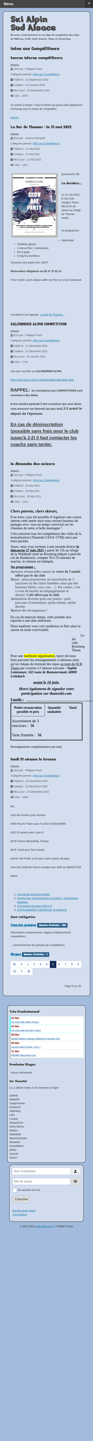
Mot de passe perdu (23, 1210)
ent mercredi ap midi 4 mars (26, 1030)
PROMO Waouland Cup (23, 1055)
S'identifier (21, 1199)
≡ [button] (89, 3)
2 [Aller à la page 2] (34, 964)
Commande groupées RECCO (34, 906)
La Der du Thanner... (52, 314)
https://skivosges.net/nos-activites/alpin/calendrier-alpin (42, 379)
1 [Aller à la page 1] (28, 964)
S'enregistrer (19, 1214)
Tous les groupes (23, 925)
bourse (15, 117)
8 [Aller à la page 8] (72, 964)
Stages (16, 954)
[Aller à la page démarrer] (14, 964)
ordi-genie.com (46, 1226)
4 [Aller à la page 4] (47, 964)
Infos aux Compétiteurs (46, 74)
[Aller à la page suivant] (21, 971)
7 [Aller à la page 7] (65, 964)
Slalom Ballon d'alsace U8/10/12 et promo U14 (35, 1038)
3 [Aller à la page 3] (40, 964)
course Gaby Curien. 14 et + (26, 1047)
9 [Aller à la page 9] (78, 964)
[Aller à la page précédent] (21, 964)
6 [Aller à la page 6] (59, 964)
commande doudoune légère (33, 894)
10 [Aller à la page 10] (14, 971)
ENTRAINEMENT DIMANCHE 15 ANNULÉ (42, 909)
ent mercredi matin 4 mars (25, 1022)
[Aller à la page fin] (29, 971)
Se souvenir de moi (28, 1190)
